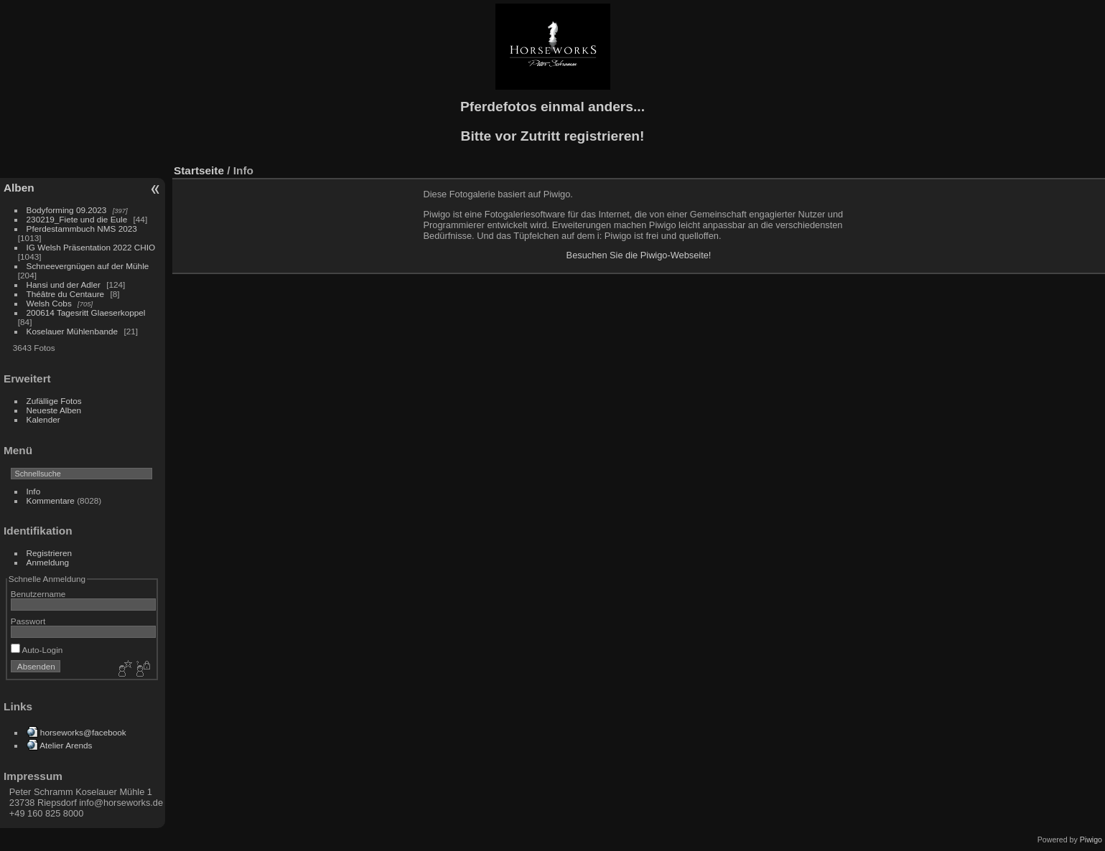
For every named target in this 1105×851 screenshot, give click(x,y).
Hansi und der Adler (64, 284)
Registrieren (49, 553)
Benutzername (38, 593)
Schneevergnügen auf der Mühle (88, 266)
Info (34, 491)
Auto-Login (37, 649)
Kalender (43, 419)
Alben (19, 188)
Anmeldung (48, 562)
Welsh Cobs (49, 303)
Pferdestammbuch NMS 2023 (82, 228)
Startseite (199, 170)
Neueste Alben (54, 410)
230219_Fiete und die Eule (77, 219)
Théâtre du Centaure (66, 293)
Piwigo (1091, 839)
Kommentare (51, 500)
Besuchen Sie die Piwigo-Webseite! (639, 255)
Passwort (28, 621)
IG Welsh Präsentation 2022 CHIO (91, 247)
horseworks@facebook (83, 732)
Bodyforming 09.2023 (67, 210)
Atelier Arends (65, 745)
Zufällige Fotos (54, 400)
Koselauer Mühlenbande (72, 331)
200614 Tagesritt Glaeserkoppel (86, 312)
